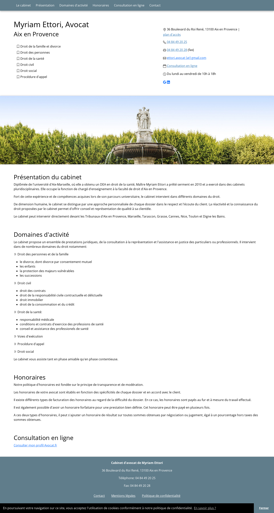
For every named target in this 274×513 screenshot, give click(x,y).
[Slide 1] (130, 159)
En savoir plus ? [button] (205, 508)
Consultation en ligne (129, 5)
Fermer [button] (264, 508)
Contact (155, 5)
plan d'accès (172, 35)
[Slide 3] (144, 159)
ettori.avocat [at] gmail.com (186, 58)
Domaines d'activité (73, 5)
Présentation (45, 5)
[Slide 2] (137, 159)
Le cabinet (23, 5)
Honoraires (101, 5)
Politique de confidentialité (161, 496)
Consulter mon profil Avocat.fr (35, 445)
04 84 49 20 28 (177, 50)
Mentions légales (123, 496)
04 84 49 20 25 (177, 42)
